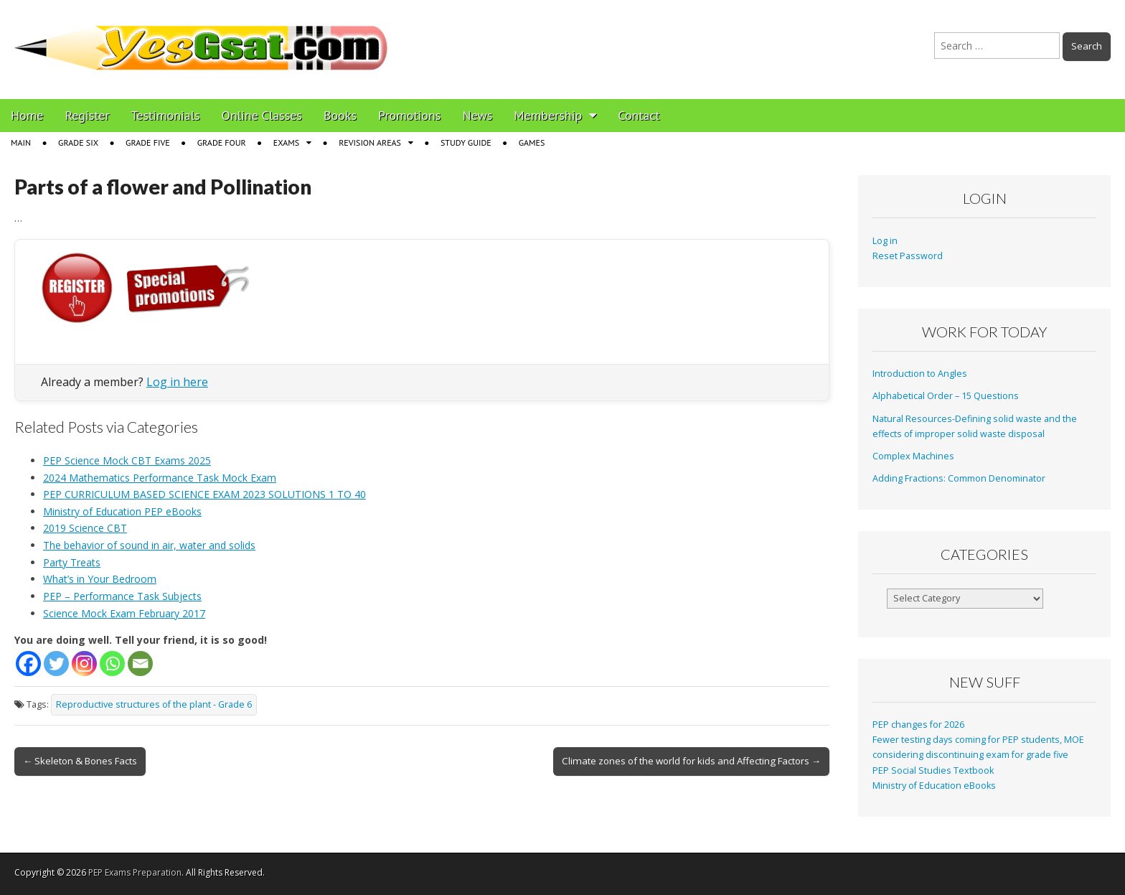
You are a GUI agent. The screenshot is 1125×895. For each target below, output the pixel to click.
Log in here (177, 382)
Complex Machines (913, 456)
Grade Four (221, 142)
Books (340, 115)
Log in (885, 241)
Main (21, 142)
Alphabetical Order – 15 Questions (945, 396)
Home (27, 115)
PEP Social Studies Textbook (933, 770)
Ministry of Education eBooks (934, 785)
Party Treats (71, 562)
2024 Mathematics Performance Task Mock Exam (159, 477)
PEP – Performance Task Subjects (122, 596)
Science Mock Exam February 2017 (124, 613)
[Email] (140, 663)
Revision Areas (370, 142)
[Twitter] (56, 663)
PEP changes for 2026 (918, 724)
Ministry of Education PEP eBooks (122, 511)
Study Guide (466, 142)
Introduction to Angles (919, 373)
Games (532, 142)
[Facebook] (28, 663)
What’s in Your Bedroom (99, 579)
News (477, 115)
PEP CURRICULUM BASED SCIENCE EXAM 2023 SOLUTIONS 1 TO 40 (204, 494)
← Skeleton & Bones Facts (80, 760)
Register (87, 115)
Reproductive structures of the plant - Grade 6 (154, 704)
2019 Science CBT (85, 528)
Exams (286, 142)
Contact (638, 115)
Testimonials (165, 115)
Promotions (409, 115)
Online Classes (262, 115)
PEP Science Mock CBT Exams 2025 (127, 460)
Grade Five (148, 142)
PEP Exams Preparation (135, 872)
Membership (548, 115)
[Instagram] (84, 663)
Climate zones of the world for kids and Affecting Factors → (691, 760)
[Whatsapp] (112, 663)
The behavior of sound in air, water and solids (149, 545)
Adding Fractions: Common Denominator (958, 478)
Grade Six (78, 142)
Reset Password (907, 256)
